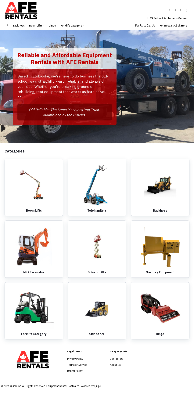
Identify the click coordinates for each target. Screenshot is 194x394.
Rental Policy (75, 371)
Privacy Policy (75, 358)
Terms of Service (77, 365)
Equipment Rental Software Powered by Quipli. (74, 386)
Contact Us (116, 358)
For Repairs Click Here (173, 25)
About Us (115, 365)
